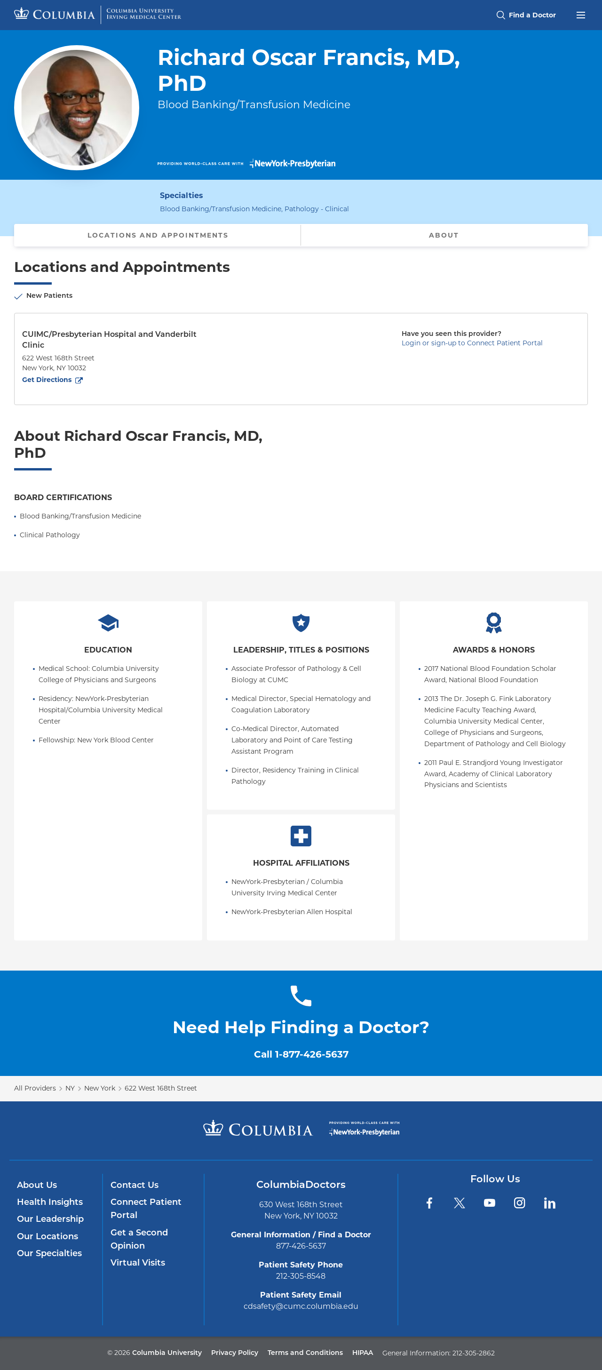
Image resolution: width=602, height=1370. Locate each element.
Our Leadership (50, 1219)
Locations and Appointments (158, 235)
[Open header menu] (581, 14)
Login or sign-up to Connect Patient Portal (472, 343)
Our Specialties (49, 1254)
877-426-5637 (301, 1246)
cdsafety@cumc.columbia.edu (301, 1306)
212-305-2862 (473, 1353)
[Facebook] (429, 1203)
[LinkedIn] (549, 1203)
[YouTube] (489, 1203)
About (444, 235)
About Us (37, 1185)
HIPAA (362, 1353)
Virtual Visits (138, 1263)
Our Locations (47, 1237)
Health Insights (50, 1202)
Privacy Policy (234, 1353)
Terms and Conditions (305, 1353)
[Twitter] (459, 1203)
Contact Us (134, 1185)
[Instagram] (519, 1203)
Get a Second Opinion (139, 1240)
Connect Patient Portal (146, 1209)
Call (301, 1054)
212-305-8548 (300, 1276)
